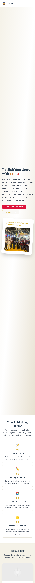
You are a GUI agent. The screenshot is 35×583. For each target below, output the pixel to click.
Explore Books (10, 212)
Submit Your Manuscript (14, 207)
